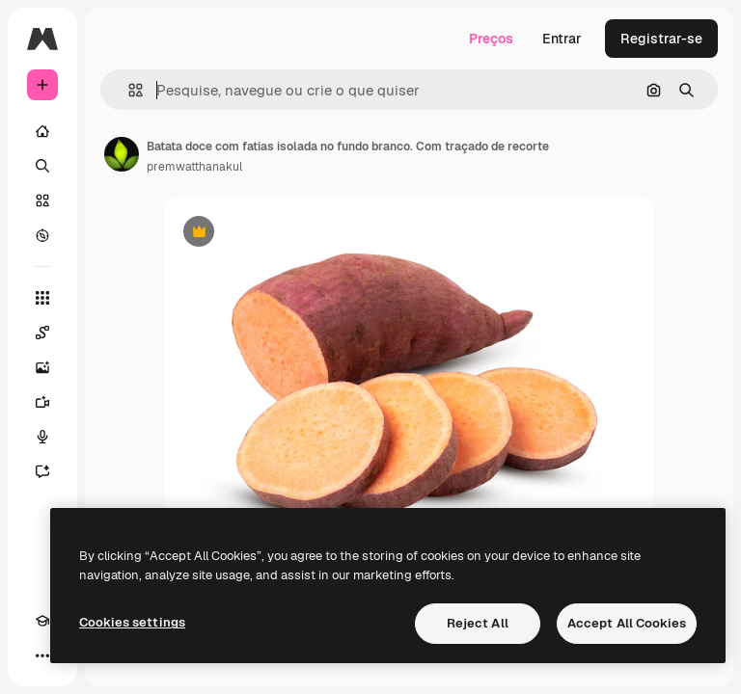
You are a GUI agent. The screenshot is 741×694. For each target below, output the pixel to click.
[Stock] (42, 200)
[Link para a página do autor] (121, 154)
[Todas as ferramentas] (42, 297)
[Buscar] (42, 165)
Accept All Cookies (626, 623)
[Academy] (42, 620)
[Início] (42, 131)
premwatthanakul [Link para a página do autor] (194, 166)
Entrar (562, 38)
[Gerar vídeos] (42, 402)
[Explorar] (42, 235)
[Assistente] (42, 471)
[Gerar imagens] (42, 367)
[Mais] (42, 655)
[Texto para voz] (42, 436)
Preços (491, 38)
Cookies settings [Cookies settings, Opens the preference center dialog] (132, 622)
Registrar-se (661, 38)
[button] (127, 90)
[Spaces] (42, 332)
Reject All (477, 623)
